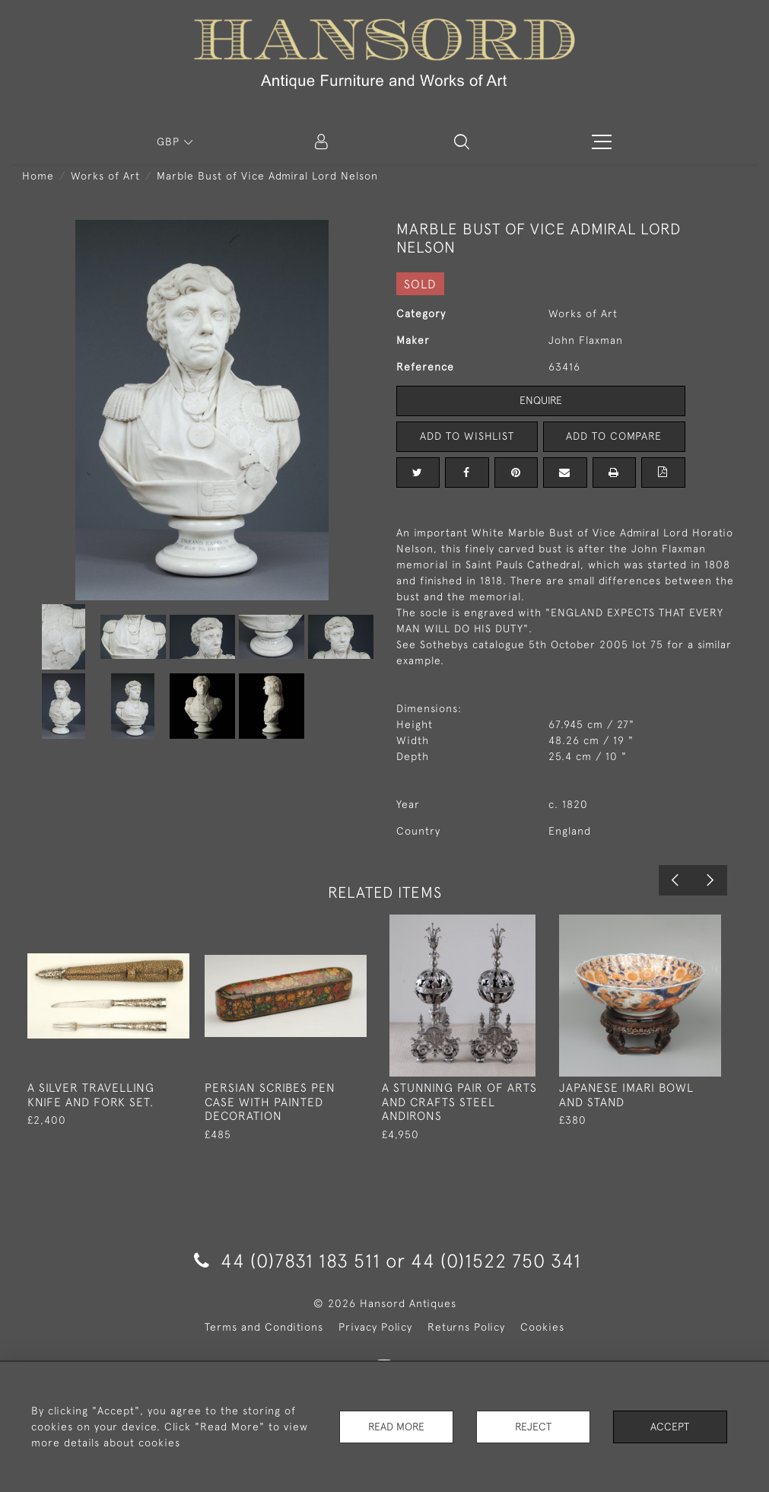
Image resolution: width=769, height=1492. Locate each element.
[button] (461, 141)
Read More (396, 1426)
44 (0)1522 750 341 (496, 1260)
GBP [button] (170, 141)
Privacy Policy (375, 1327)
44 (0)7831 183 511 (287, 1260)
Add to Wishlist (467, 436)
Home (38, 176)
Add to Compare (614, 436)
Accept (669, 1426)
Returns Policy (466, 1327)
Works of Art (105, 176)
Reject (533, 1426)
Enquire (541, 400)
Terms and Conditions (264, 1327)
